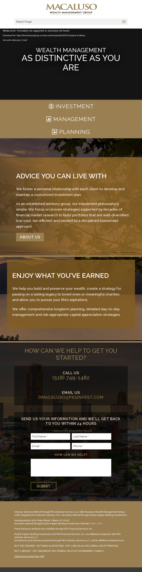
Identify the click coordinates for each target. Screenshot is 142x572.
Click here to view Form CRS (29, 556)
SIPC (100, 523)
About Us (30, 237)
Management (74, 119)
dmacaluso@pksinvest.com (71, 397)
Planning (74, 132)
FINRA (93, 523)
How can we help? (71, 455)
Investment (74, 106)
